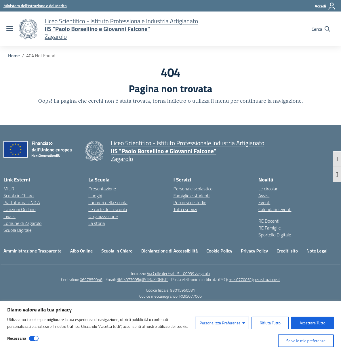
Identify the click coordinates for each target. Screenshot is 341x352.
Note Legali (317, 250)
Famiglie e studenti (192, 195)
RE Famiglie (269, 227)
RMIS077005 (190, 296)
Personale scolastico (193, 188)
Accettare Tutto (312, 323)
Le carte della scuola (107, 209)
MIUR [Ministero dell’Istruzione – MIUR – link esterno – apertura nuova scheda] (8, 188)
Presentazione (102, 188)
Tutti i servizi (185, 209)
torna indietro (169, 100)
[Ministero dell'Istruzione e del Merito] (35, 6)
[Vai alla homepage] (28, 29)
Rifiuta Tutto (270, 323)
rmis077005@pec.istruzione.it (254, 279)
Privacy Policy (254, 250)
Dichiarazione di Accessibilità (169, 250)
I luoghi (95, 195)
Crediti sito (287, 250)
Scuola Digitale (17, 230)
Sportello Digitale (274, 234)
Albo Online (81, 250)
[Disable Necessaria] (34, 338)
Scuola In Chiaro (117, 250)
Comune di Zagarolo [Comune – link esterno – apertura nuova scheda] (22, 223)
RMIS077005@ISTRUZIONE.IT (142, 279)
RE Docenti (268, 220)
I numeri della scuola (107, 202)
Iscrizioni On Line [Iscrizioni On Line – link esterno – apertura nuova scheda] (19, 209)
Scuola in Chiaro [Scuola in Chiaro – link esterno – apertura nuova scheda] (18, 195)
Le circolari (268, 188)
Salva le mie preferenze (305, 341)
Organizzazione (103, 216)
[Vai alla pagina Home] (14, 55)
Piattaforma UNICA (21, 202)
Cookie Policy (219, 250)
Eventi (264, 202)
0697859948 (91, 279)
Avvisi (264, 195)
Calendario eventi (275, 209)
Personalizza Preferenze (219, 323)
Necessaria (16, 338)
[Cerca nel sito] (321, 29)
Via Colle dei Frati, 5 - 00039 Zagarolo (178, 273)
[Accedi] (325, 6)
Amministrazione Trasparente (32, 250)
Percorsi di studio (190, 202)
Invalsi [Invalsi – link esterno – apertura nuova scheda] (9, 216)
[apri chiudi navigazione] (9, 29)
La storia (96, 223)
